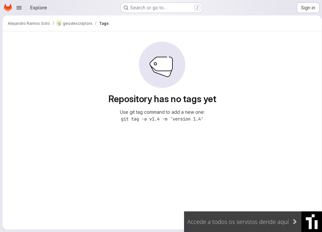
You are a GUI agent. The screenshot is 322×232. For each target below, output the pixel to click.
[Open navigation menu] (19, 8)
